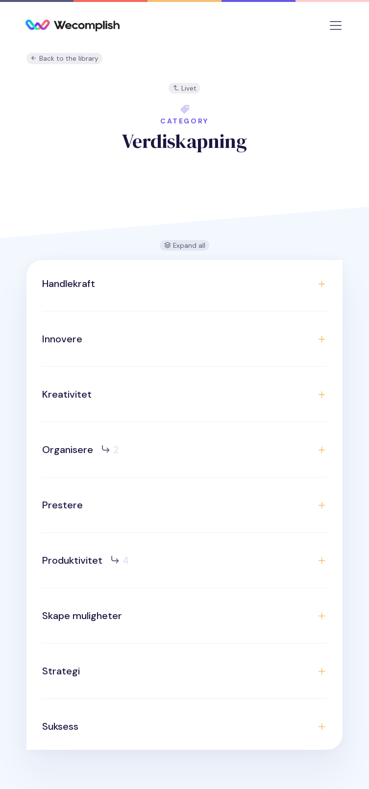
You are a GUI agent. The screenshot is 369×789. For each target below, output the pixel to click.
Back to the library (64, 58)
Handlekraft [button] (68, 283)
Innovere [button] (62, 339)
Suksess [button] (60, 726)
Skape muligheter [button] (82, 615)
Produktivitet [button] (85, 560)
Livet (184, 88)
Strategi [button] (61, 671)
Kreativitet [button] (67, 394)
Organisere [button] (80, 449)
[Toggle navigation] (336, 25)
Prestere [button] (62, 505)
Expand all (184, 245)
